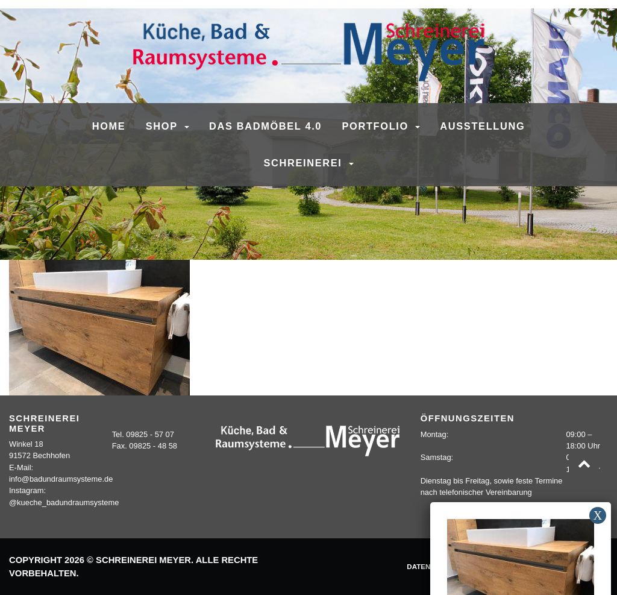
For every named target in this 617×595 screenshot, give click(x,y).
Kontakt (542, 566)
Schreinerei (304, 162)
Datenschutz (433, 566)
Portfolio (377, 126)
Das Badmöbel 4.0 (265, 126)
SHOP (163, 126)
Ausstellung (482, 126)
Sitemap (586, 566)
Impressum (492, 566)
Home (109, 126)
